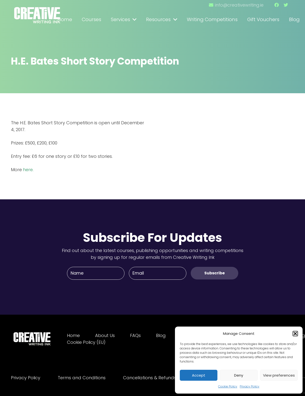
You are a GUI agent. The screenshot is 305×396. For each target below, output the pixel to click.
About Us (105, 335)
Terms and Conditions (82, 378)
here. (28, 170)
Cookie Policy (227, 386)
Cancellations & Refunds (149, 378)
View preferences (279, 375)
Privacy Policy (249, 386)
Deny (238, 375)
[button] (295, 333)
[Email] (157, 273)
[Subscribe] (214, 273)
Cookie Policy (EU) (86, 342)
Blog (161, 335)
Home (73, 335)
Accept (198, 375)
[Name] (95, 273)
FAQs (135, 335)
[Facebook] (276, 5)
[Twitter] (286, 5)
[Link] (37, 13)
